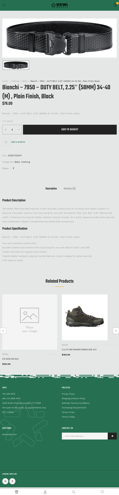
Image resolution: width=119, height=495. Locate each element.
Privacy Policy (68, 394)
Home (5, 81)
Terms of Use (68, 412)
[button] (115, 5)
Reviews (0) (70, 189)
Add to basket (69, 129)
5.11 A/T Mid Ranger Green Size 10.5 (79, 350)
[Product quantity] (12, 129)
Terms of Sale (68, 417)
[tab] (51, 189)
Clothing (15, 81)
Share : (6, 168)
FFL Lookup (8, 412)
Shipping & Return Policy (73, 398)
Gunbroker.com (9, 434)
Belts (24, 81)
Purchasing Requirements (74, 407)
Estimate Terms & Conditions (75, 403)
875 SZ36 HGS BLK (10, 359)
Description (51, 189)
